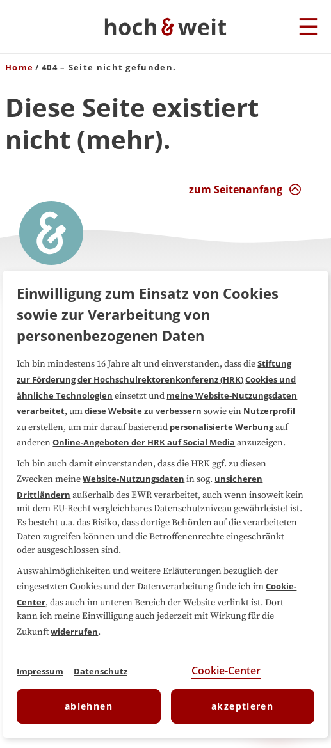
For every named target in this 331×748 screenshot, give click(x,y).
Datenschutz (100, 671)
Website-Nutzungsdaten (133, 478)
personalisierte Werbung (221, 427)
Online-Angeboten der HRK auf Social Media (143, 442)
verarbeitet (41, 411)
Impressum (40, 671)
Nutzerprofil (269, 411)
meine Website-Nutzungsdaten (231, 395)
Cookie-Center (226, 671)
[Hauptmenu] (308, 27)
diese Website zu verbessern (143, 411)
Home (19, 67)
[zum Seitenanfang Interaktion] (245, 189)
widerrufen (74, 631)
